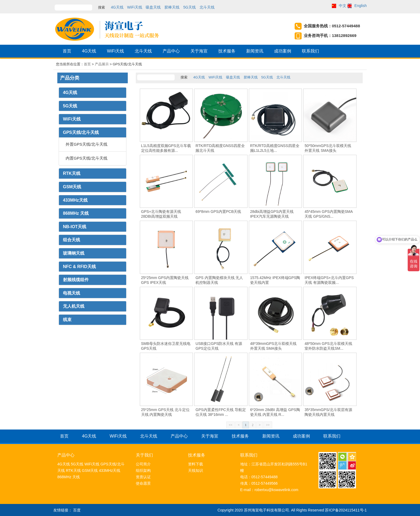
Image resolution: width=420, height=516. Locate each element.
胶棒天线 (171, 7)
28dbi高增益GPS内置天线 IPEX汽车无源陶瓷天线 (272, 214)
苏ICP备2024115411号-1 (346, 510)
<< (230, 425)
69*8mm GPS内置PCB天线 (218, 211)
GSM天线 (72, 186)
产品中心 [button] (171, 52)
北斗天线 (207, 7)
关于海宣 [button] (199, 52)
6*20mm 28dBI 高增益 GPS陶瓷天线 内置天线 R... (275, 412)
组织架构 (143, 470)
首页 (67, 52)
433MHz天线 (75, 200)
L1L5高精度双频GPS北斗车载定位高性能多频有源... (166, 148)
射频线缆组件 (76, 279)
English (360, 5)
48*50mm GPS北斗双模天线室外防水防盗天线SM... (328, 346)
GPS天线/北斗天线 (81, 132)
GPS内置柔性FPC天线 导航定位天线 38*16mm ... (221, 412)
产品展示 (102, 64)
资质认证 (143, 477)
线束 (67, 319)
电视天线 (71, 293)
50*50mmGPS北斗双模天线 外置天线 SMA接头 (328, 148)
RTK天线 (71, 173)
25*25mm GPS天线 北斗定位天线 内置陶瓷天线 (165, 412)
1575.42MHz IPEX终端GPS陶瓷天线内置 (275, 280)
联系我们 (310, 52)
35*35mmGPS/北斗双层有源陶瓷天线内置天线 (328, 412)
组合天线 (71, 240)
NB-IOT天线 (74, 226)
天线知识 (195, 470)
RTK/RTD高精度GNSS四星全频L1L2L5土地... (274, 148)
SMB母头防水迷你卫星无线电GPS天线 (165, 346)
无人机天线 (73, 306)
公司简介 (143, 464)
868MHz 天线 (76, 213)
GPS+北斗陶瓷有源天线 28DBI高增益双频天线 (161, 214)
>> (268, 425)
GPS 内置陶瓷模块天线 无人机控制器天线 (219, 280)
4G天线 (117, 7)
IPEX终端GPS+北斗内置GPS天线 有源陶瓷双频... (329, 280)
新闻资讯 (254, 52)
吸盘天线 (153, 7)
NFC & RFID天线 (79, 266)
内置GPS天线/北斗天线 (86, 158)
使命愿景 (143, 483)
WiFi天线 (134, 7)
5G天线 (189, 7)
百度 (77, 510)
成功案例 (282, 52)
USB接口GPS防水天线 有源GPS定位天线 (219, 346)
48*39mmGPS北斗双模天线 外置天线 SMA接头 (273, 346)
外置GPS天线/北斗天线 (86, 144)
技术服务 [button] (226, 52)
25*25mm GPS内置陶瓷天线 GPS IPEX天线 (165, 280)
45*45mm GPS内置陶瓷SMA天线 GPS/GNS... (329, 214)
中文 (342, 5)
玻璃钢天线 (73, 253)
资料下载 (195, 464)
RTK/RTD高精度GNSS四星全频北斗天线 (220, 148)
